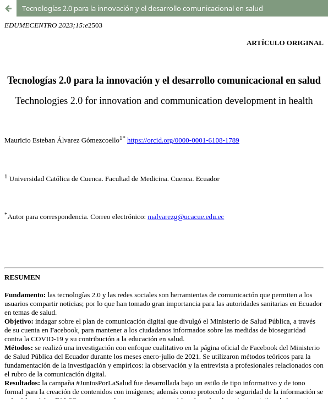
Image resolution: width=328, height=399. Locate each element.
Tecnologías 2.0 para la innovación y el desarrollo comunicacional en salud (142, 8)
